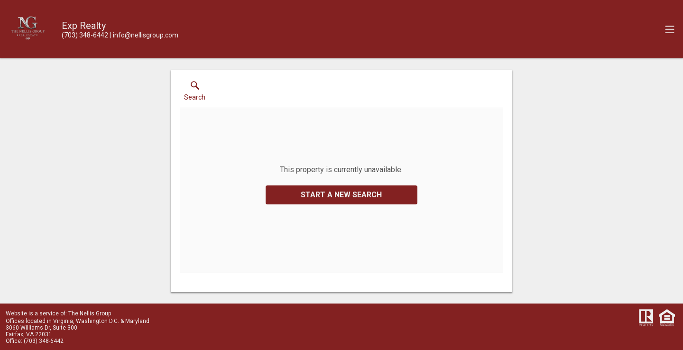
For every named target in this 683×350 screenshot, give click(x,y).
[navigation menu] (669, 29)
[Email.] (144, 35)
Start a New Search (341, 194)
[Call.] (85, 35)
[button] (194, 93)
